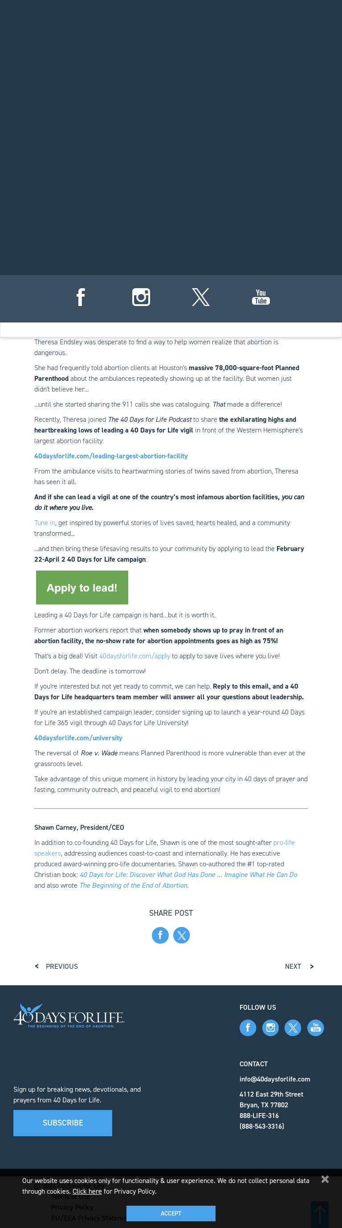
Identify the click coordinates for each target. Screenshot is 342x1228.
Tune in (44, 522)
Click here (87, 1191)
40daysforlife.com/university (78, 738)
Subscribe (63, 1123)
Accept (171, 1213)
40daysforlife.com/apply (134, 656)
